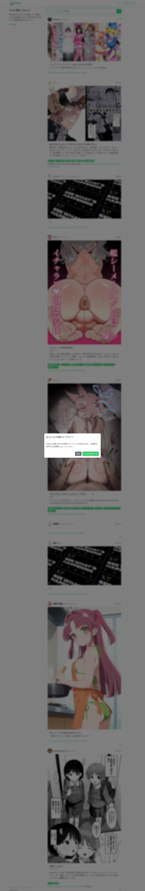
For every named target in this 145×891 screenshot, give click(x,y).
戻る (78, 454)
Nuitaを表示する (90, 454)
